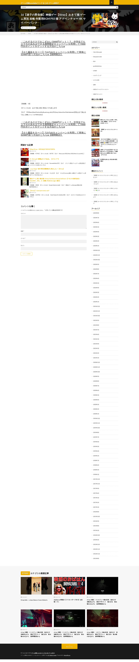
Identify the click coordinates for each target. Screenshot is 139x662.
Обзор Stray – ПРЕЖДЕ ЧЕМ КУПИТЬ (42, 151)
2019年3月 (96, 444)
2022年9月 (96, 264)
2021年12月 (96, 306)
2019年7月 (96, 435)
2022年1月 (96, 301)
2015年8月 (96, 522)
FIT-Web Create (52, 658)
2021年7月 (96, 329)
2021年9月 (96, 319)
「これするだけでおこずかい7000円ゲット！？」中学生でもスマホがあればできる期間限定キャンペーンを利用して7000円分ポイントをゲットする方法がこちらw (53, 46)
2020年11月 (96, 365)
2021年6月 (96, 333)
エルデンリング (97, 76)
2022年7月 (96, 273)
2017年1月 (96, 504)
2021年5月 (96, 338)
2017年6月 (96, 490)
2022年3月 (96, 292)
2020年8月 (96, 379)
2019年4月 (96, 439)
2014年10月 (96, 531)
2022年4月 (96, 287)
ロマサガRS (96, 81)
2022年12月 (96, 250)
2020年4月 (96, 398)
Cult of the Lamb (97, 53)
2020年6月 (96, 388)
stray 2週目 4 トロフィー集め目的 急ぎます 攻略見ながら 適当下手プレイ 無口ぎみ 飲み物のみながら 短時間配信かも (102, 599)
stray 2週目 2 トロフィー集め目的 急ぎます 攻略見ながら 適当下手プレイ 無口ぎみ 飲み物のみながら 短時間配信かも (69, 635)
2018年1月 (96, 471)
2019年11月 (96, 421)
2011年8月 (96, 554)
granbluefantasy (97, 67)
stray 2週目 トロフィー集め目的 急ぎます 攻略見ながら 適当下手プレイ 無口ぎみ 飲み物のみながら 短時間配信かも (102, 635)
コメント (23, 215)
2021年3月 (96, 347)
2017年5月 (96, 494)
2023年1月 (96, 246)
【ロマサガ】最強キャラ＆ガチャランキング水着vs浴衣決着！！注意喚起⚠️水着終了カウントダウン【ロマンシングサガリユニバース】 (109, 143)
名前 (22, 232)
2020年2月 (96, 407)
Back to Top (69, 649)
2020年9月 (96, 375)
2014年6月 (96, 536)
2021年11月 (96, 310)
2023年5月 (96, 227)
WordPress (68, 658)
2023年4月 (96, 232)
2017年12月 (96, 476)
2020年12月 (96, 361)
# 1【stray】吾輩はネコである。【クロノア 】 (44, 160)
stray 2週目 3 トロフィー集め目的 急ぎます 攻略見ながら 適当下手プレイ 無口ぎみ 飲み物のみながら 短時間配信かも (36, 635)
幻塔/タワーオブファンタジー (101, 90)
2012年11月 (96, 550)
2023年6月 (96, 223)
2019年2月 (96, 448)
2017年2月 (96, 499)
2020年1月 (96, 412)
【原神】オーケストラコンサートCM (103, 176)
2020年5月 (96, 393)
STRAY (32, 29)
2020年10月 (96, 370)
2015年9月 (96, 517)
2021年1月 (96, 356)
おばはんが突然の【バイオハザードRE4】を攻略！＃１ (69, 597)
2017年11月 (96, 481)
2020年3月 (96, 402)
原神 (94, 86)
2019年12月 (96, 416)
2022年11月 (96, 255)
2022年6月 (96, 278)
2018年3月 (96, 467)
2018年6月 (96, 462)
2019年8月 (96, 430)
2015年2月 (96, 527)
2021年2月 (96, 352)
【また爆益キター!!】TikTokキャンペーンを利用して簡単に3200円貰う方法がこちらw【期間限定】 (53, 55)
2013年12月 (96, 541)
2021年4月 (96, 342)
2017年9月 (96, 485)
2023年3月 (96, 236)
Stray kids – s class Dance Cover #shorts (36, 596)
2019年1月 (96, 453)
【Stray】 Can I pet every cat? (39, 192)
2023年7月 (96, 218)
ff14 (94, 63)
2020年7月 (96, 384)
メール (23, 240)
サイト (22, 247)
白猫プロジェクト (98, 95)
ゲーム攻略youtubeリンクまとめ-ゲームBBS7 (44, 656)
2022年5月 (96, 283)
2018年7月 (96, 458)
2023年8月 (96, 213)
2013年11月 (96, 545)
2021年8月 (96, 324)
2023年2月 (96, 241)
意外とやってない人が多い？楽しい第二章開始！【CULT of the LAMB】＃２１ (109, 122)
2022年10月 (96, 259)
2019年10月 (96, 425)
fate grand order (97, 58)
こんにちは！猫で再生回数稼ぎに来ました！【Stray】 (47, 170)
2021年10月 (96, 315)
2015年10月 (96, 513)
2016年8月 (96, 508)
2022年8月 (96, 269)
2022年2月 (96, 296)
